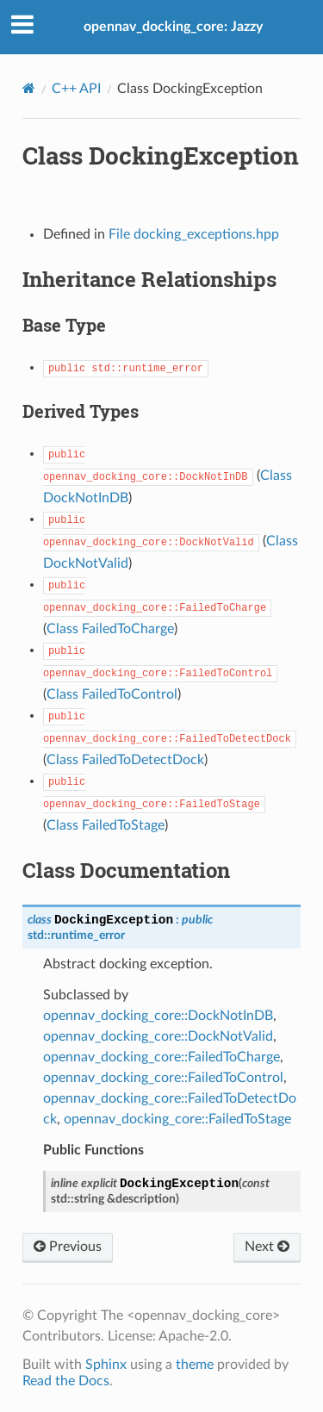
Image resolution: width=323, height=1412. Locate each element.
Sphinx (106, 1365)
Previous (68, 1246)
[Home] (28, 88)
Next (267, 1246)
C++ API (76, 89)
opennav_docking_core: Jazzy (173, 27)
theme (195, 1365)
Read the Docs (65, 1381)
